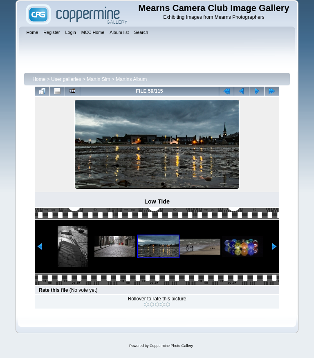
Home (38, 79)
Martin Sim (98, 79)
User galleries (66, 79)
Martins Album (131, 79)
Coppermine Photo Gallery (171, 346)
